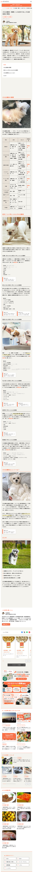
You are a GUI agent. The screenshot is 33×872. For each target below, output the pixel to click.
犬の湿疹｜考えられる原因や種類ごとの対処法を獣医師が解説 (9, 375)
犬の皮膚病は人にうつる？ (9, 72)
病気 (11, 8)
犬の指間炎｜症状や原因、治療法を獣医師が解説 (9, 434)
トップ (3, 8)
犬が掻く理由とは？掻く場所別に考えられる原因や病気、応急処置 (24, 314)
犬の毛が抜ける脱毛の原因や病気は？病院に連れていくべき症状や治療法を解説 (9, 405)
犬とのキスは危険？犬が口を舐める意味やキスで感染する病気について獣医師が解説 (9, 532)
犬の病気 (9, 16)
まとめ (5, 75)
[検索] (27, 1)
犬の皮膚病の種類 (7, 67)
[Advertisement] (16, 87)
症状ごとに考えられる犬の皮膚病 (11, 70)
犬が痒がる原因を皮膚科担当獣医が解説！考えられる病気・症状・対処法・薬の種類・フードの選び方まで (9, 314)
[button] (26, 661)
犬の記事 (7, 8)
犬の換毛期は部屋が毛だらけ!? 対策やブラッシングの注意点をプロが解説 (24, 405)
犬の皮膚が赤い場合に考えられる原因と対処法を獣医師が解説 (9, 280)
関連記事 (15, 262)
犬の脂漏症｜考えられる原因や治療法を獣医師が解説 (9, 464)
